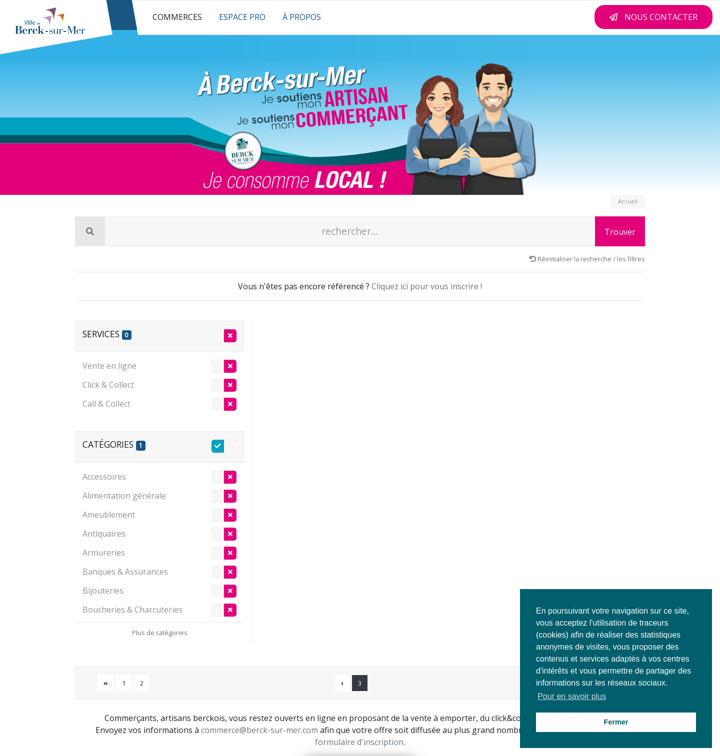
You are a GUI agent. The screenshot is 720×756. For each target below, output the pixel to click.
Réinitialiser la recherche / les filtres (587, 258)
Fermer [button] (616, 722)
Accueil (628, 201)
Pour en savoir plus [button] (572, 696)
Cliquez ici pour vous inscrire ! (427, 286)
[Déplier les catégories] (159, 632)
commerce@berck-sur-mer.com (259, 730)
